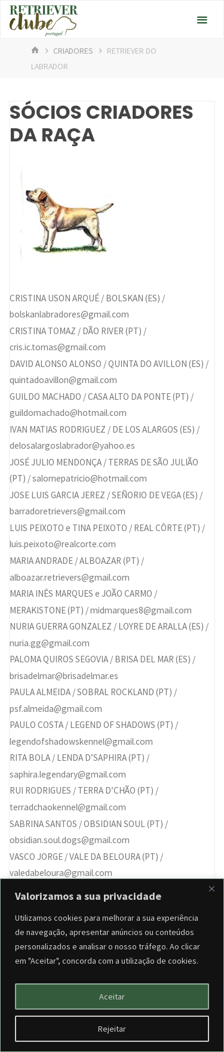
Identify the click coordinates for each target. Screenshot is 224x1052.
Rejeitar (112, 1028)
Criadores (73, 50)
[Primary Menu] (201, 20)
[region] (112, 965)
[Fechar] (211, 888)
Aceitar (112, 996)
